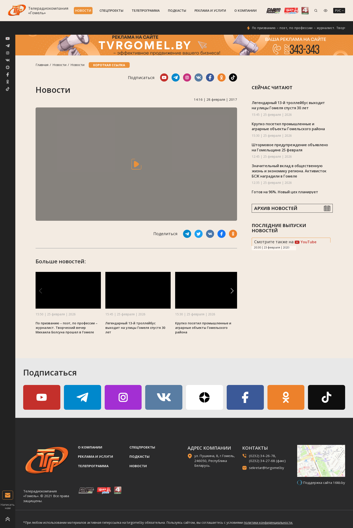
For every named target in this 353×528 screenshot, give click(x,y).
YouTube (306, 241)
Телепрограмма (146, 10)
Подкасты (177, 10)
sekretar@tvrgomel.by (266, 467)
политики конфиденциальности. (268, 522)
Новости (83, 10)
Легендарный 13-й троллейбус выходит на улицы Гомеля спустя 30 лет (135, 327)
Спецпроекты (111, 10)
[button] (232, 291)
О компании (245, 10)
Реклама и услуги (210, 10)
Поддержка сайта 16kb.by (324, 482)
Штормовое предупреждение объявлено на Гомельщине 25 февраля (290, 147)
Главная (42, 64)
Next (288, 247)
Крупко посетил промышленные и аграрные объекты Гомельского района (203, 327)
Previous (285, 247)
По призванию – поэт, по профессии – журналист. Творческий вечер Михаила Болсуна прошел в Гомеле (66, 327)
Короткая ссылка (109, 65)
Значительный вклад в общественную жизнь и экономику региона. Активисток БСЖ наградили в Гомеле (289, 170)
